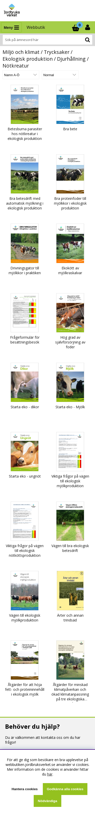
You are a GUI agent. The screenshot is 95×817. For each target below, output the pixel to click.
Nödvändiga (47, 801)
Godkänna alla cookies (65, 789)
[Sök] (47, 40)
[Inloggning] (88, 27)
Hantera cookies (25, 789)
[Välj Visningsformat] (60, 74)
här (49, 774)
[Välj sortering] (21, 74)
